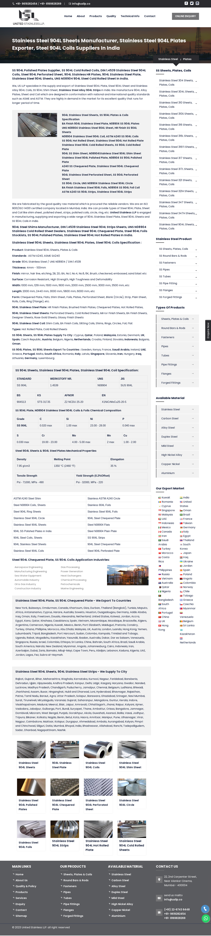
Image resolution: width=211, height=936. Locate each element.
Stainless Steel (168, 59)
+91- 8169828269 (52, 4)
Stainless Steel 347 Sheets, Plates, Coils (176, 205)
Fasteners (167, 338)
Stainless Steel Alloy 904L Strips (80, 90)
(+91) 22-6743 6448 (177, 909)
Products (96, 16)
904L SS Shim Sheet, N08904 (101, 153)
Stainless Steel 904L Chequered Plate (63, 805)
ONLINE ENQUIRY (185, 16)
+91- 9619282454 (27, 4)
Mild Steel (167, 448)
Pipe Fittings (169, 366)
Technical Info (130, 16)
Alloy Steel (168, 429)
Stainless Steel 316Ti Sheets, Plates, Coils (176, 149)
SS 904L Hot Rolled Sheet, (103, 140)
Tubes (165, 357)
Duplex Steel (169, 439)
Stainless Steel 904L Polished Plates (28, 805)
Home (68, 16)
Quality (111, 16)
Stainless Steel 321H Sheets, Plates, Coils (176, 194)
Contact (149, 16)
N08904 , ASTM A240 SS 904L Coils (100, 136)
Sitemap (21, 917)
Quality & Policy (26, 886)
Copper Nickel (170, 466)
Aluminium (168, 475)
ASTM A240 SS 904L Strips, (97, 192)
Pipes (164, 348)
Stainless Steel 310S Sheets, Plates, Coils (176, 116)
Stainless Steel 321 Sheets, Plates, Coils (175, 183)
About (81, 16)
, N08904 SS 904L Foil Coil (101, 187)
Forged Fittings (171, 384)
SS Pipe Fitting (168, 284)
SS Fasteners (167, 264)
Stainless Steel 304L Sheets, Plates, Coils (176, 94)
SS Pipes (164, 271)
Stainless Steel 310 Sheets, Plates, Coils (175, 105)
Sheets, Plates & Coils (175, 320)
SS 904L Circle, (97, 183)
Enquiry (20, 905)
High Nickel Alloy (171, 457)
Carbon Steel (169, 420)
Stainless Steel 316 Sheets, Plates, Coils (175, 127)
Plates (187, 59)
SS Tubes (165, 277)
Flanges (166, 375)
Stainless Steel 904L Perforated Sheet (97, 805)
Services (21, 899)
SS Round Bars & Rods (173, 257)
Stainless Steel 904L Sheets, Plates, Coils (176, 228)
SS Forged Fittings (170, 298)
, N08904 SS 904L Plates (100, 123)
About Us (22, 880)
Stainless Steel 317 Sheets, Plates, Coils (175, 161)
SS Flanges (166, 291)
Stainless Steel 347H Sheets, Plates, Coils (177, 216)
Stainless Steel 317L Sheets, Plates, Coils (176, 172)
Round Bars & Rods (173, 329)
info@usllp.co (83, 4)
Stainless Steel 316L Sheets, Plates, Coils (176, 138)
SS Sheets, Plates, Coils (173, 250)
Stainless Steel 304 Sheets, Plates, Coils (176, 83)
